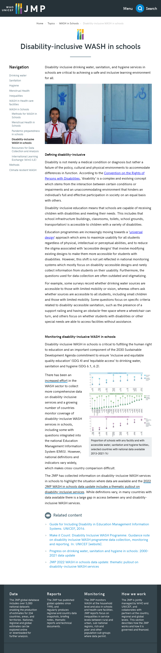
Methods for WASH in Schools (24, 115)
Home (39, 23)
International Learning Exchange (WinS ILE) (25, 158)
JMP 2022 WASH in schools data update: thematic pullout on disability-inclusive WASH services (93, 564)
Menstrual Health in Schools (23, 123)
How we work (134, 593)
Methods (14, 165)
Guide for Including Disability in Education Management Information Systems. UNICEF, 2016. (99, 526)
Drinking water (18, 75)
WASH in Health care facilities (21, 102)
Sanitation (15, 80)
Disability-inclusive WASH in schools (23, 140)
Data (13, 593)
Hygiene (14, 85)
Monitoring (94, 593)
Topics (51, 23)
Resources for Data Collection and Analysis (25, 149)
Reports (54, 593)
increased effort (56, 380)
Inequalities (16, 96)
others (56, 200)
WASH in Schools (69, 23)
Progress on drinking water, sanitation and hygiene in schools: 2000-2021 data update (99, 553)
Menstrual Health (19, 91)
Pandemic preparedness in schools (26, 132)
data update (86, 486)
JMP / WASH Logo (23, 8)
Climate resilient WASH (22, 170)
